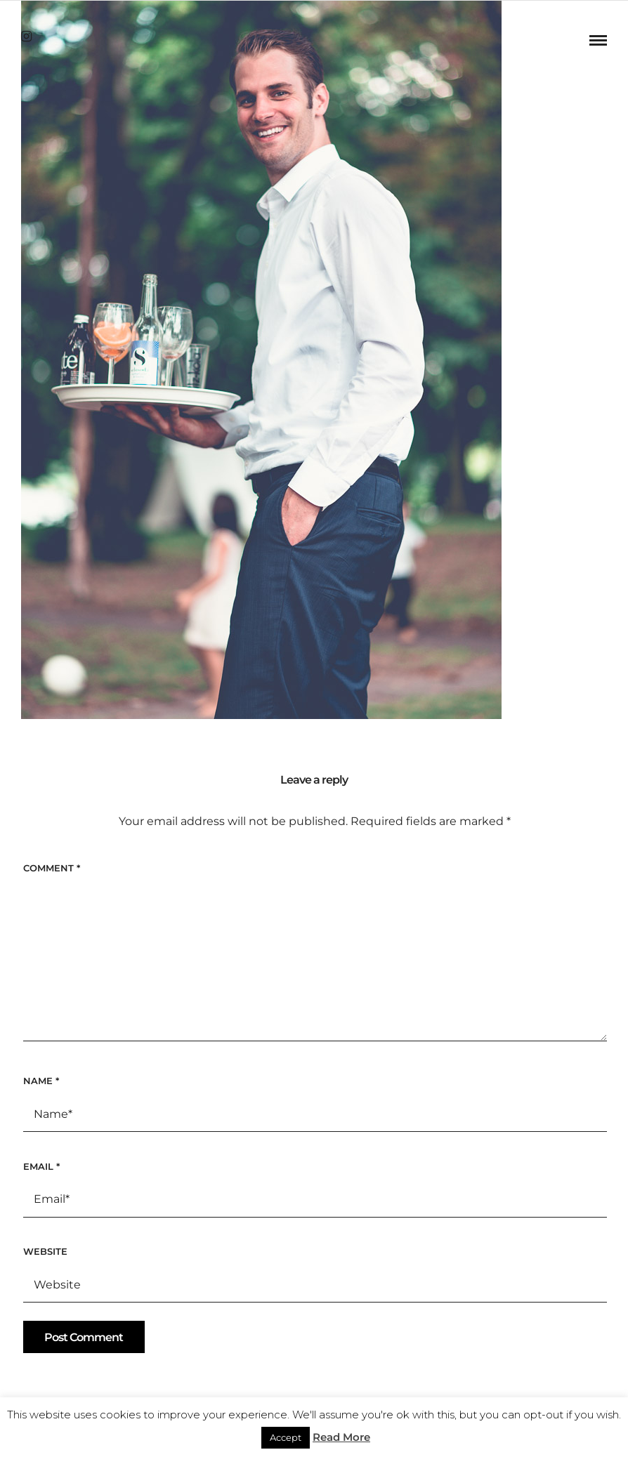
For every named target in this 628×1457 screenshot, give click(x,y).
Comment (51, 867)
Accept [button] (285, 1437)
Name (41, 1080)
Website (45, 1251)
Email (41, 1166)
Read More (341, 1437)
